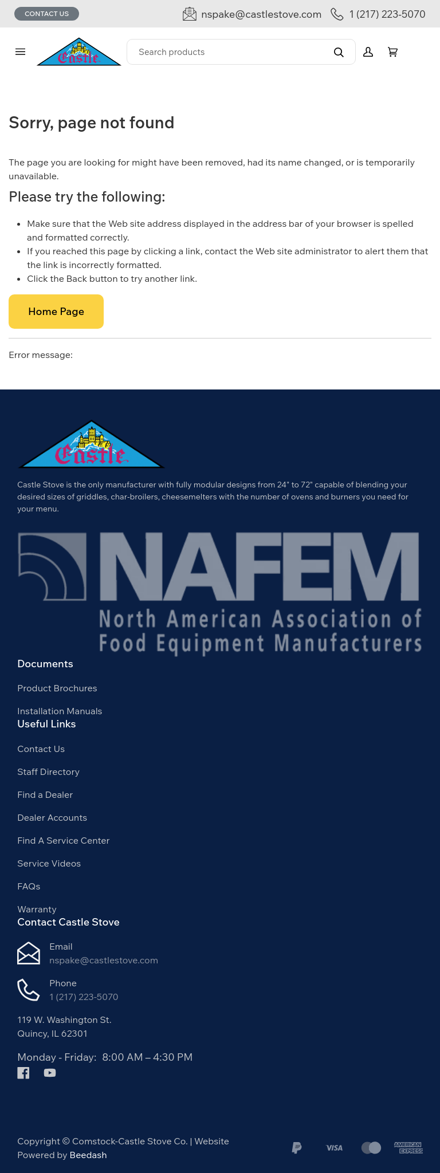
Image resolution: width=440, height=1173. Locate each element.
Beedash (88, 1154)
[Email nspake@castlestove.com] (252, 14)
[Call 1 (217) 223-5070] (378, 14)
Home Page (56, 311)
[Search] (241, 52)
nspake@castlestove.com (103, 960)
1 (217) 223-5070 (84, 996)
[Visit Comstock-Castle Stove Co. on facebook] (23, 1071)
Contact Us (47, 13)
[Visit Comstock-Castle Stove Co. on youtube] (50, 1071)
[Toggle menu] (20, 52)
